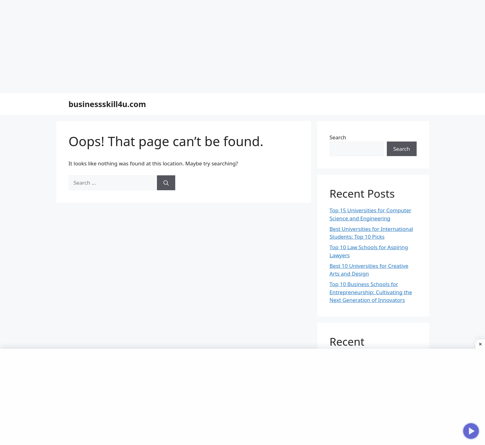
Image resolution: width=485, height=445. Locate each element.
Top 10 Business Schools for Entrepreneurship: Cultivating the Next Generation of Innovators (371, 292)
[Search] (166, 182)
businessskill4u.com (107, 104)
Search (338, 137)
